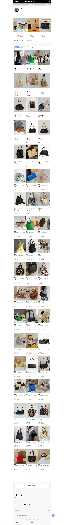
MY (47, 523)
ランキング (24, 40)
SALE (31, 40)
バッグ (18, 44)
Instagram (20, 505)
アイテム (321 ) (17, 40)
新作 (28, 40)
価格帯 (22, 47)
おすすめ (16, 47)
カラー (28, 47)
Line (24, 505)
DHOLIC (32, 4)
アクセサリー (22, 44)
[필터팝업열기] (53, 515)
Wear (29, 505)
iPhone (16, 495)
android (21, 495)
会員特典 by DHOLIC (32, 485)
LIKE (39, 523)
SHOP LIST (24, 523)
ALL (15, 44)
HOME (32, 523)
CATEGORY (17, 523)
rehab (15, 88)
